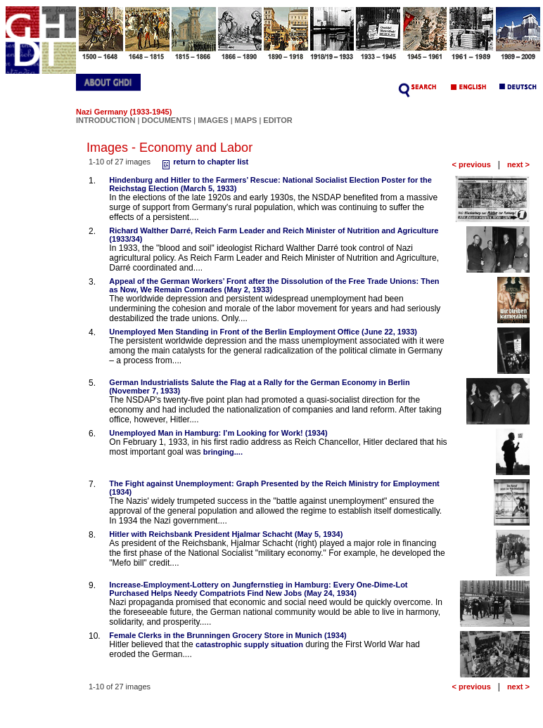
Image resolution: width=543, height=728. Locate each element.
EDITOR (277, 120)
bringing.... (223, 452)
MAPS (246, 120)
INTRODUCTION (105, 120)
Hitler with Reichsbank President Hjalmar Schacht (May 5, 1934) (226, 534)
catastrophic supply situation (249, 644)
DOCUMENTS (166, 120)
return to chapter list (203, 161)
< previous (471, 164)
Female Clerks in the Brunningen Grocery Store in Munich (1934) (227, 635)
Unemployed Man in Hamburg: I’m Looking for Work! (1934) (218, 433)
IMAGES (213, 120)
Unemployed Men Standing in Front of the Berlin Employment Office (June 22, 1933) (263, 331)
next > (518, 164)
